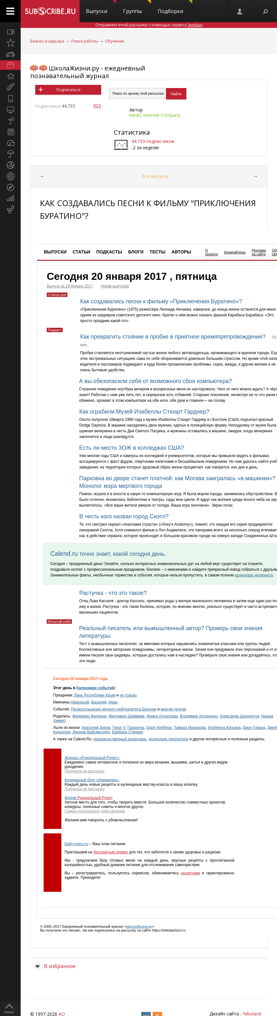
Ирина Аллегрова (162, 716)
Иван (112, 702)
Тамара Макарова (190, 727)
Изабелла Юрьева (224, 727)
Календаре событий (95, 688)
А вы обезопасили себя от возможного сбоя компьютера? (155, 381)
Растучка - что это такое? (113, 593)
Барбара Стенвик (127, 732)
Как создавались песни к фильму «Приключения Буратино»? (161, 301)
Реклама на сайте (259, 252)
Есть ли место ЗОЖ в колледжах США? (131, 448)
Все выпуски (155, 176)
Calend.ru (64, 553)
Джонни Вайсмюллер (91, 732)
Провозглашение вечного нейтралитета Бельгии (113, 709)
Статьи (81, 251)
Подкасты (109, 251)
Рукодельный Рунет (94, 798)
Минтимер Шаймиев (126, 716)
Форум (71, 798)
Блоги (135, 251)
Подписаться (68, 89)
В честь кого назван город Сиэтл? (124, 516)
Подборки (175, 7)
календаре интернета (254, 575)
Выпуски (101, 7)
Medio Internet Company (154, 115)
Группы (137, 7)
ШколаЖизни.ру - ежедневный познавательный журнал (87, 72)
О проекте (211, 252)
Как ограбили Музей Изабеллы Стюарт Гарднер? (144, 411)
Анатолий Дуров (96, 727)
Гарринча (136, 727)
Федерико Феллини (89, 716)
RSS (97, 106)
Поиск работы (84, 41)
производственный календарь (120, 739)
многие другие (173, 709)
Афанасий (80, 702)
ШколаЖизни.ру (139, 926)
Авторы (181, 251)
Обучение (114, 41)
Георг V (119, 727)
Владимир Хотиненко (199, 716)
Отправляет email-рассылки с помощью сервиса (149, 25)
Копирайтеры (235, 252)
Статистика (132, 132)
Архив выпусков (115, 286)
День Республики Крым (94, 695)
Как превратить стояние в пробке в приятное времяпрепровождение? (173, 336)
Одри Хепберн (159, 727)
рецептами (190, 873)
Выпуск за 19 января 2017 (70, 286)
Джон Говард (254, 727)
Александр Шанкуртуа (239, 716)
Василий (99, 702)
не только (128, 695)
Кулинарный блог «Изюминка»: (92, 780)
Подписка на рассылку (85, 771)
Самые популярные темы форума (95, 811)
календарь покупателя (168, 739)
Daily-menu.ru (76, 844)
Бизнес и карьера (47, 41)
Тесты (157, 251)
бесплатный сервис (110, 852)
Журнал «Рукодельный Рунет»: (92, 758)
